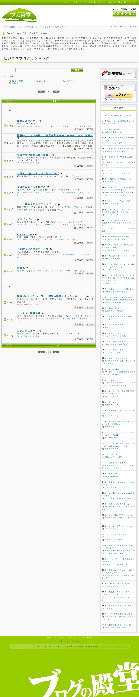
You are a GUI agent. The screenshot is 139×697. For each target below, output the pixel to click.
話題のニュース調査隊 (114, 311)
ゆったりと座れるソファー (120, 316)
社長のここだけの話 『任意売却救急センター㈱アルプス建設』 (55, 135)
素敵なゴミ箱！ (115, 308)
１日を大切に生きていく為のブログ (38, 173)
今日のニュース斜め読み (31, 187)
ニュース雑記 (110, 269)
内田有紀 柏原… (70, 319)
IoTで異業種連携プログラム (121, 614)
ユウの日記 (110, 319)
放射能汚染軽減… (70, 192)
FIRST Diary (25, 234)
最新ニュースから (27, 120)
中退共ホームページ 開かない (121, 289)
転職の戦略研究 (111, 449)
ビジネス (43, 81)
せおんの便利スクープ (114, 586)
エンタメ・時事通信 (29, 313)
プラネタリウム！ (116, 325)
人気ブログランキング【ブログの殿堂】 (68, 646)
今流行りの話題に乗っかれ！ (34, 154)
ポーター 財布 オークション (121, 526)
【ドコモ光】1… (66, 225)
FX (60, 641)
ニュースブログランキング (30, 27)
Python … (50, 240)
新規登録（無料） (95, 2)
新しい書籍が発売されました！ (122, 515)
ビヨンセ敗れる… (52, 126)
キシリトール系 (115, 333)
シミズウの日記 (111, 396)
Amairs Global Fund (115, 239)
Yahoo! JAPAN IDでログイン (121, 99)
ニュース (11, 76)
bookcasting (111, 438)
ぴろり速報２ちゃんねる (115, 151)
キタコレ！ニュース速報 (115, 336)
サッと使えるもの (116, 350)
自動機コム (110, 427)
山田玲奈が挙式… (70, 254)
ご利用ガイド (51, 637)
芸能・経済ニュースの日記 (116, 627)
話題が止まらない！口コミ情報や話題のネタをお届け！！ (51, 296)
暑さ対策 (109, 608)
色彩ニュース (110, 283)
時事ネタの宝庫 (111, 203)
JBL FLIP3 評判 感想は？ (120, 583)
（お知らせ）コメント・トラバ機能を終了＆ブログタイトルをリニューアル (118, 223)
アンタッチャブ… (70, 126)
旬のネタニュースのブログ (116, 344)
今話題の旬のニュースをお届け (118, 250)
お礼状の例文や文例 (113, 132)
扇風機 (21, 267)
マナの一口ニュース (113, 352)
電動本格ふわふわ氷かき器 (120, 625)
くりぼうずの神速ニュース (33, 249)
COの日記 (109, 181)
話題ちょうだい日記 (113, 457)
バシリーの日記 (111, 529)
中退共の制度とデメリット (116, 291)
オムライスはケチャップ (119, 358)
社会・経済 (18, 81)
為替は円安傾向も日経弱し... (121, 236)
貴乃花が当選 (85, 126)
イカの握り (113, 474)
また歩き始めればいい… (119, 369)
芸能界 (15, 83)
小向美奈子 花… (52, 319)
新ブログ (112, 402)
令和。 (111, 170)
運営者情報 (87, 637)
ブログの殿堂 (9, 27)
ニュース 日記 (111, 416)
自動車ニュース (111, 405)
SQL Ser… (72, 240)
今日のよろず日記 (112, 258)
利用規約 (63, 637)
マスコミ (70, 81)
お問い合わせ (74, 637)
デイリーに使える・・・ (119, 341)
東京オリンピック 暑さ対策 (120, 605)
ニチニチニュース (27, 330)
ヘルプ (65, 2)
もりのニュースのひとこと (116, 564)
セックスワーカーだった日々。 (118, 173)
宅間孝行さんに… (52, 254)
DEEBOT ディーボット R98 (121, 256)
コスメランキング (72, 641)
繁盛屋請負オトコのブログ (116, 302)
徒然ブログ (110, 327)
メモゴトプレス (26, 219)
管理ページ (78, 2)
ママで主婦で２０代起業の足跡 (118, 498)
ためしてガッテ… (52, 192)
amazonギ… (51, 225)
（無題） (112, 380)
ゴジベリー (113, 454)
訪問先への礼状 (115, 129)
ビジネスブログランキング (56, 27)
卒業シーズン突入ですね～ (120, 504)
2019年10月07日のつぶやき (121, 179)
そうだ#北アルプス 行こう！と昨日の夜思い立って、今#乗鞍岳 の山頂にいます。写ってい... (118, 277)
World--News (111, 476)
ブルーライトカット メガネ (120, 201)
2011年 (60, 240)
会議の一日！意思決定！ (119, 463)
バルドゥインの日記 (113, 540)
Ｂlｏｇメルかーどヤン (115, 143)
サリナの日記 (110, 487)
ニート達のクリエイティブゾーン (36, 204)
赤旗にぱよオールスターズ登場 (122, 148)
